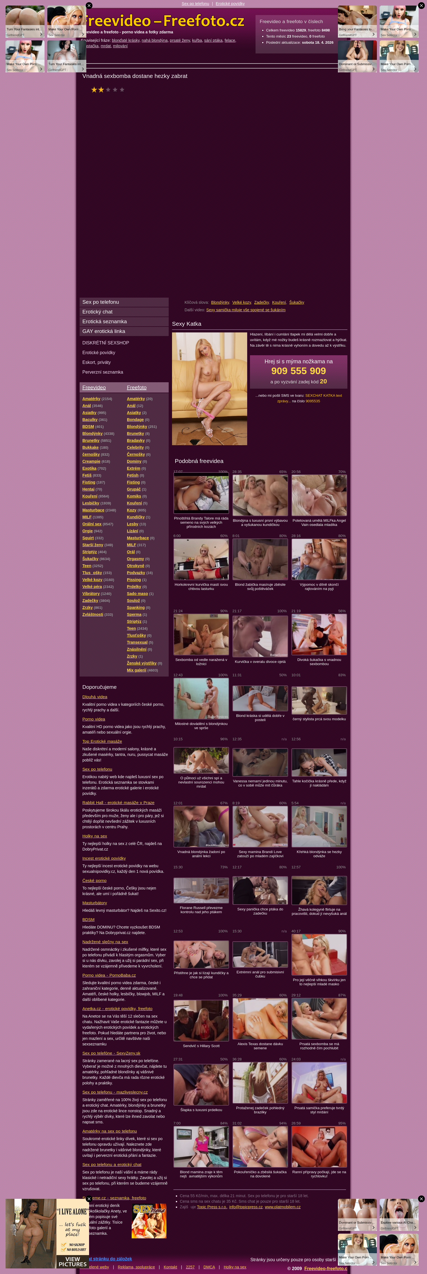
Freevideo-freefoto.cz (327, 1268)
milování (120, 46)
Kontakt (170, 1267)
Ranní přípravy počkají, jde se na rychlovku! (319, 1174)
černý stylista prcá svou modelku (319, 719)
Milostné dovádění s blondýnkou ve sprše (201, 726)
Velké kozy (241, 302)
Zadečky (261, 302)
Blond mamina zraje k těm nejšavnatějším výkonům (201, 1174)
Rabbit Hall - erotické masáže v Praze (118, 802)
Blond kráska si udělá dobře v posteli (260, 718)
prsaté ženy (180, 40)
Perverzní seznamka (102, 371)
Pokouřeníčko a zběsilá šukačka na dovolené (260, 1174)
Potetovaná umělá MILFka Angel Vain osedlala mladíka (319, 522)
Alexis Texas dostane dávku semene (260, 1046)
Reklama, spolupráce (136, 1267)
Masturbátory (94, 902)
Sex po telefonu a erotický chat (111, 1164)
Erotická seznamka (104, 321)
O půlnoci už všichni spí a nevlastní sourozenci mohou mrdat (201, 782)
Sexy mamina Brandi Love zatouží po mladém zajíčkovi (260, 854)
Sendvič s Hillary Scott (201, 1046)
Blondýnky (220, 302)
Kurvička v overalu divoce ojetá (260, 662)
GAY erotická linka (103, 331)
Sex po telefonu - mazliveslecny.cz (115, 1092)
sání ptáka (213, 40)
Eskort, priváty (96, 362)
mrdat (106, 46)
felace (230, 40)
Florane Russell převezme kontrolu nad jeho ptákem (201, 910)
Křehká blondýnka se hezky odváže (319, 854)
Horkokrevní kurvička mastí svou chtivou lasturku (201, 586)
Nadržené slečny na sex (105, 941)
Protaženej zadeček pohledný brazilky (260, 1110)
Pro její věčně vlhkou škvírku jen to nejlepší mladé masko (319, 982)
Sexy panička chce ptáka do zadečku (260, 911)
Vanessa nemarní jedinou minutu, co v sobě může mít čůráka (260, 783)
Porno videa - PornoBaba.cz (109, 975)
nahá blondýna (155, 40)
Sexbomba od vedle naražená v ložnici (201, 662)
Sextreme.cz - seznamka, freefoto (114, 1197)
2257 (190, 1267)
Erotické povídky (230, 3)
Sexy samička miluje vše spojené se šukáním (246, 310)
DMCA (209, 1267)
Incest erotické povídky (104, 858)
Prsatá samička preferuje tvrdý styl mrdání (319, 1110)
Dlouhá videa (94, 696)
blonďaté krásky (125, 40)
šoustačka (90, 46)
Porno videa (93, 719)
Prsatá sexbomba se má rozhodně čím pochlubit (319, 1046)
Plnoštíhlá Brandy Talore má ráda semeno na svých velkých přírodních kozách (201, 522)
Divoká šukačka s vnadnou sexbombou (319, 662)
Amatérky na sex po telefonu (109, 1131)
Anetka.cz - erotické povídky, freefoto (117, 1008)
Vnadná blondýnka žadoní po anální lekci (201, 854)
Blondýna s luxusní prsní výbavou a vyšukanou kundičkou (260, 522)
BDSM (88, 919)
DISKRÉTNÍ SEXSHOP (105, 342)
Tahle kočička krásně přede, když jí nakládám (319, 783)
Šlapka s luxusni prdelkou (201, 1110)
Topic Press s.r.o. (212, 1207)
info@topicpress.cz (246, 1207)
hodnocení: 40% (109, 89)
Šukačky (296, 302)
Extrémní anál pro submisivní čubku (260, 974)
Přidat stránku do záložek (106, 1258)
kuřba (197, 40)
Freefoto (136, 387)
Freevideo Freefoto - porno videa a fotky (163, 20)
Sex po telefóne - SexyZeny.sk (111, 1053)
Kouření (279, 302)
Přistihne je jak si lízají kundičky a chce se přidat (201, 975)
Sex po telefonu (195, 3)
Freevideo (94, 387)
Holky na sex (94, 836)
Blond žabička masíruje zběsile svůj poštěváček (260, 586)
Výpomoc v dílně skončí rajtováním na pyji (319, 586)
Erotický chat (97, 312)
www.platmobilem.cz (283, 1207)
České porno (94, 880)
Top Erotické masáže (102, 741)
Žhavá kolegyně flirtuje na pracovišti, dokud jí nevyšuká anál (319, 911)
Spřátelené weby (94, 1267)
